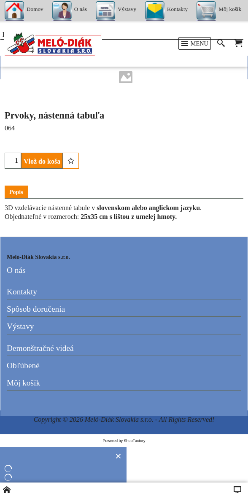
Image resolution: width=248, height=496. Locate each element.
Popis (16, 192)
